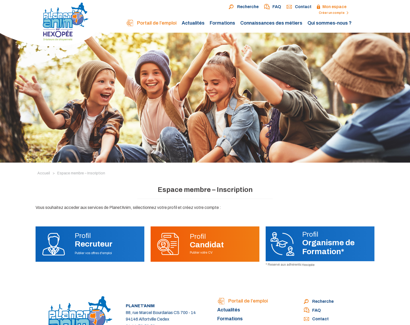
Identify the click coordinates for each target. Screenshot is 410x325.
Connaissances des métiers (271, 23)
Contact (298, 7)
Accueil (43, 173)
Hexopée (308, 265)
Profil (93, 240)
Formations (222, 23)
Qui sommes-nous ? (330, 23)
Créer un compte (334, 13)
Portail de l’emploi (151, 23)
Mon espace (331, 7)
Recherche (244, 7)
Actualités (193, 23)
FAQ (272, 7)
